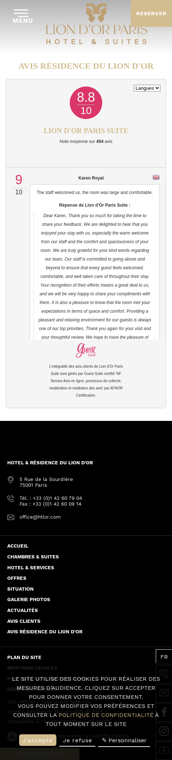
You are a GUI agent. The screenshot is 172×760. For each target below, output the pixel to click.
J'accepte (37, 740)
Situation (20, 589)
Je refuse (77, 740)
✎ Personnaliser (124, 740)
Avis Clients (23, 621)
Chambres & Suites (33, 557)
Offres (16, 578)
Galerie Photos (28, 599)
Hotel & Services (30, 567)
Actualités (22, 610)
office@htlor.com (40, 517)
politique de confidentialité (106, 715)
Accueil (17, 546)
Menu (23, 16)
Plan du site (24, 657)
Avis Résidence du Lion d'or (44, 631)
